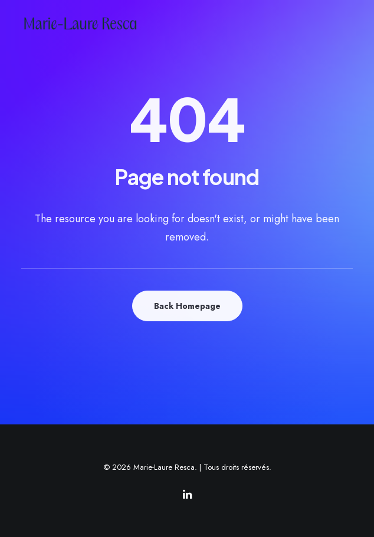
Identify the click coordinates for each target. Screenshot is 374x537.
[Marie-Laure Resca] (89, 23)
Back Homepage (187, 306)
